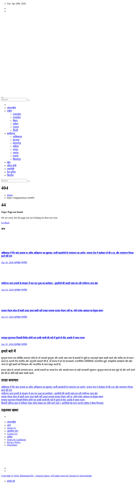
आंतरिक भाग (12, 431)
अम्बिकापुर (17, 136)
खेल (9, 162)
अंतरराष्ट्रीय (11, 107)
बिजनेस (10, 175)
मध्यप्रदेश (17, 117)
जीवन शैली (11, 165)
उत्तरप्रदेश (17, 114)
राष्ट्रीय (9, 111)
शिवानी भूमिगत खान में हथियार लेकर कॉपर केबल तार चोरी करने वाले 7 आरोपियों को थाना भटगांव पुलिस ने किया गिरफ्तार (52, 403)
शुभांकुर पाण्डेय (20, 262)
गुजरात (16, 127)
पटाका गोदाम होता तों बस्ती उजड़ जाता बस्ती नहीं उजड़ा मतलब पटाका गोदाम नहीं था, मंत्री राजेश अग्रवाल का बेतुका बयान (52, 310)
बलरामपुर (17, 143)
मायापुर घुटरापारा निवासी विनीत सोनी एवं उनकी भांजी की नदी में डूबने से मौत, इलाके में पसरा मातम (43, 338)
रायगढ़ (15, 156)
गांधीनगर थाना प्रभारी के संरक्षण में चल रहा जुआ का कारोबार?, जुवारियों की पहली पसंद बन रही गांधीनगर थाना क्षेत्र (49, 283)
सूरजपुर (16, 140)
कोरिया (16, 146)
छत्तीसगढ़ (11, 133)
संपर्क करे (11, 481)
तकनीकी (10, 169)
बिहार (15, 120)
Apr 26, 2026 (7, 262)
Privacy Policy (14, 442)
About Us (11, 428)
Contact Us (12, 434)
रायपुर (15, 149)
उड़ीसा (15, 124)
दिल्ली (15, 130)
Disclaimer (12, 445)
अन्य (9, 425)
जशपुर (16, 152)
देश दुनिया (11, 172)
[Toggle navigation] (2, 97)
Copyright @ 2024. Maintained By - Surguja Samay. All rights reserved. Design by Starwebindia (46, 475)
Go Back (5, 222)
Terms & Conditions (16, 439)
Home (10, 195)
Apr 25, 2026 (7, 317)
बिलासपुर (17, 159)
